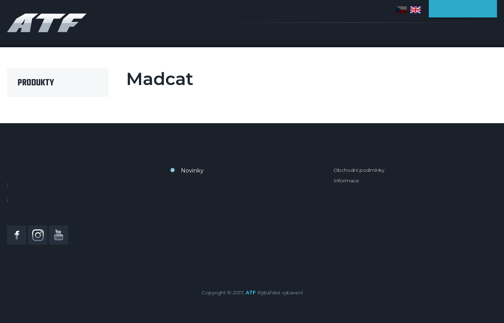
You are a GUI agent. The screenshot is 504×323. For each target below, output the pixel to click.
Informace (346, 180)
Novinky (192, 170)
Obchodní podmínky (359, 170)
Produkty (36, 83)
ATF (251, 292)
